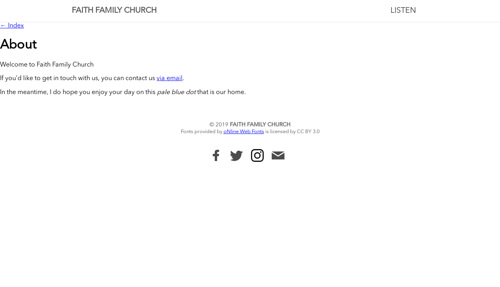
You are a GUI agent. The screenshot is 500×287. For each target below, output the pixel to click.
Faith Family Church (114, 11)
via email (169, 78)
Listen (403, 11)
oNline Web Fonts (244, 131)
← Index (12, 26)
